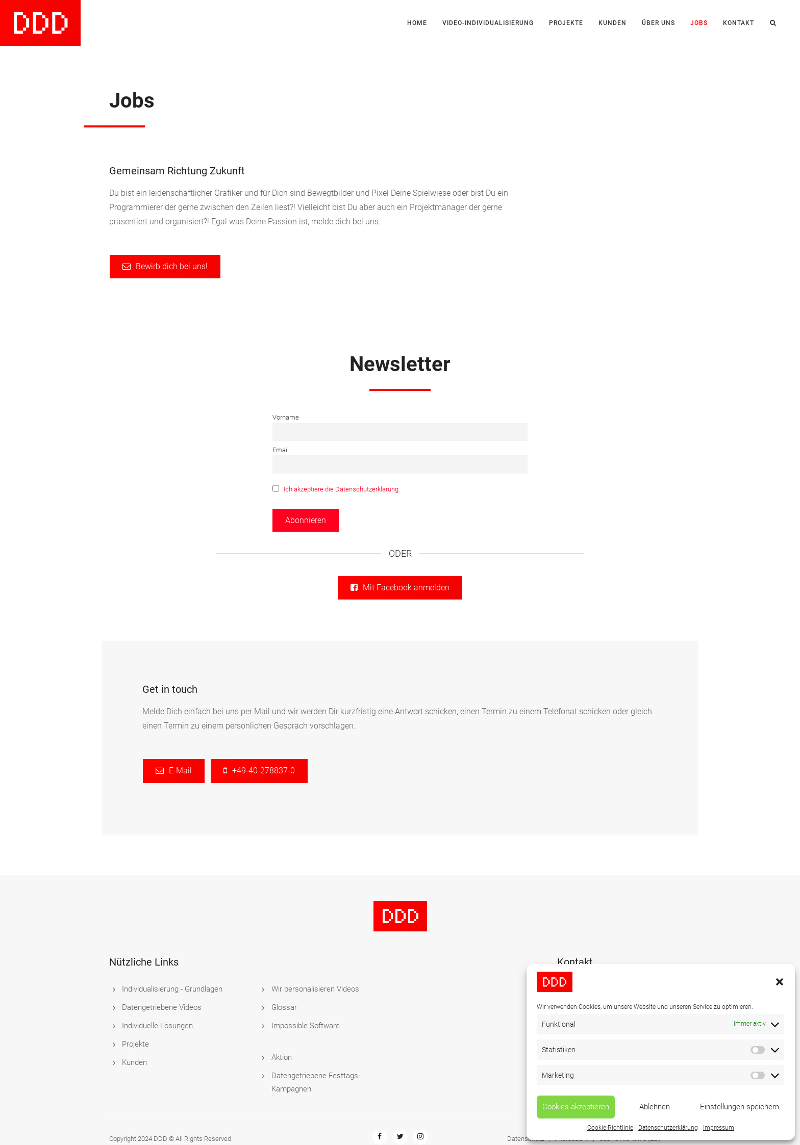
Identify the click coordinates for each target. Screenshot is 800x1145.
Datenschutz (525, 1112)
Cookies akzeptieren (575, 1106)
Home (417, 23)
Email (280, 450)
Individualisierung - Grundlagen (172, 989)
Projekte (566, 23)
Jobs (699, 23)
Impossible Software (305, 1025)
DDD (160, 1112)
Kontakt (738, 23)
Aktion (281, 1044)
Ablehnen (654, 1106)
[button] (779, 982)
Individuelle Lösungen (157, 1025)
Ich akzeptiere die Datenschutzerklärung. (342, 489)
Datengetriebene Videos (162, 1007)
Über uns (658, 23)
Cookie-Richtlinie (610, 1127)
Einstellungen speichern (739, 1106)
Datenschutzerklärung (668, 1127)
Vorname (285, 417)
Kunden (612, 23)
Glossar (284, 1007)
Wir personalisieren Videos (315, 989)
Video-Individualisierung (488, 23)
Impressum (718, 1127)
